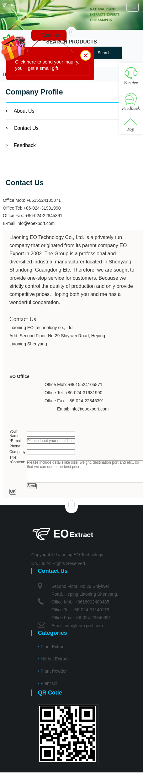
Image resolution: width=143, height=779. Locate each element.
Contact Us (26, 128)
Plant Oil (49, 683)
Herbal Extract (55, 658)
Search (104, 52)
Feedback (25, 145)
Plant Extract (53, 646)
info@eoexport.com (36, 223)
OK (12, 491)
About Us (24, 111)
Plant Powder (54, 671)
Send (31, 486)
